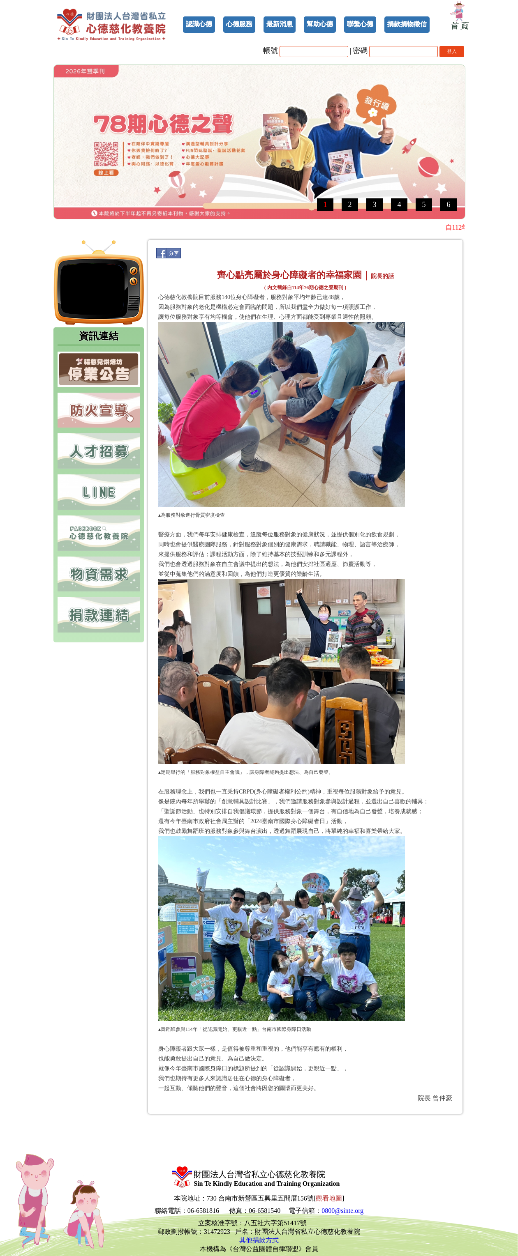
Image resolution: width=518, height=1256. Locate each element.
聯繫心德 (360, 24)
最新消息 (279, 24)
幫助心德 (320, 24)
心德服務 (239, 24)
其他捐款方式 (259, 1240)
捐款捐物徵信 (407, 24)
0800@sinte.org (342, 1210)
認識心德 (199, 24)
